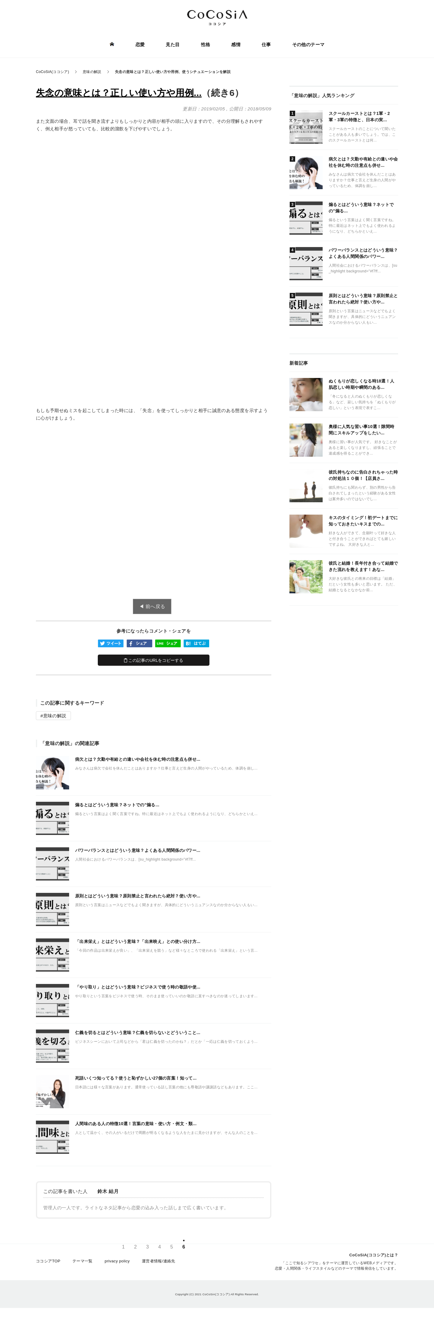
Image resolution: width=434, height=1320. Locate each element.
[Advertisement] (153, 182)
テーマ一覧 (82, 1261)
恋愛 (140, 44)
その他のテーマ (308, 44)
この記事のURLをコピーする (153, 660)
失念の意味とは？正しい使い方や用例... (119, 93)
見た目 (173, 44)
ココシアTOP (48, 1261)
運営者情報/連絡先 (158, 1261)
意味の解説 (54, 715)
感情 (236, 44)
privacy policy (117, 1261)
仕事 (266, 44)
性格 (205, 44)
